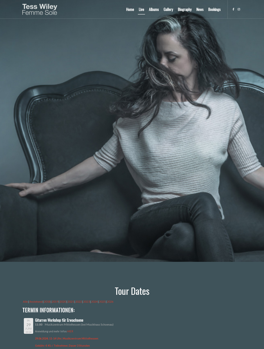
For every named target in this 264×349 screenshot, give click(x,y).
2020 (63, 301)
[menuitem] (130, 9)
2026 (110, 301)
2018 (47, 301)
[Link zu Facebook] (233, 9)
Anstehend (36, 301)
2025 (102, 301)
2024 (94, 301)
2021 (70, 301)
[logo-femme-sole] (39, 9)
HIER (70, 331)
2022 (78, 301)
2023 (86, 301)
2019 (55, 301)
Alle (25, 301)
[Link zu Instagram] (239, 9)
